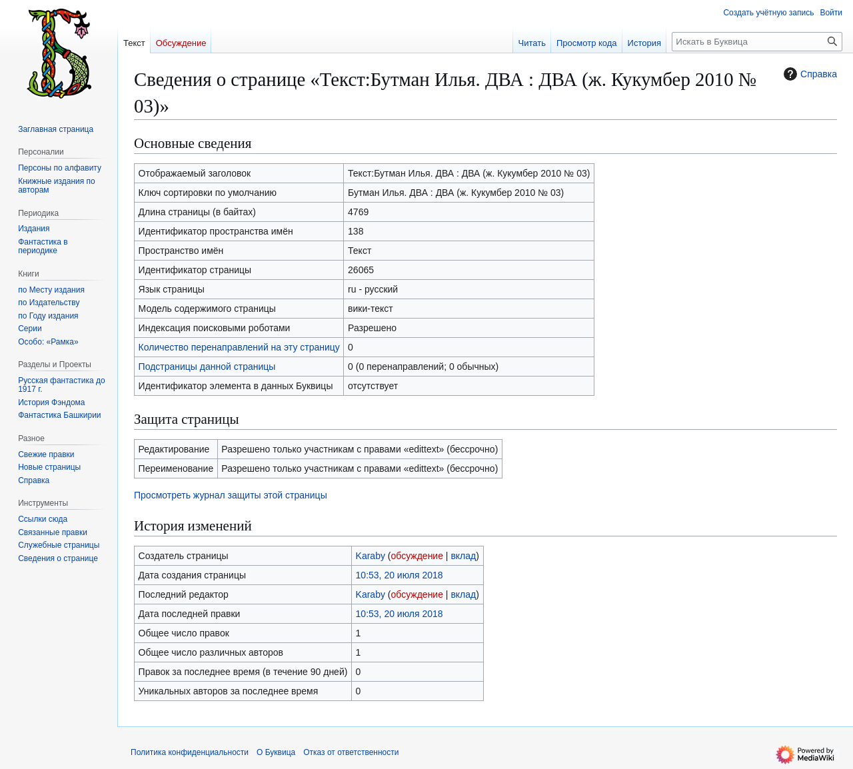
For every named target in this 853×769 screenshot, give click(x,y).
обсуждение (417, 555)
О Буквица (276, 752)
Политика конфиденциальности (190, 752)
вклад (463, 555)
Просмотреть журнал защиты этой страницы (230, 495)
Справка (808, 74)
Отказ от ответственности (351, 752)
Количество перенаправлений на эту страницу (239, 347)
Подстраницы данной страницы (207, 366)
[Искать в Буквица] (757, 41)
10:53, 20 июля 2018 (399, 575)
